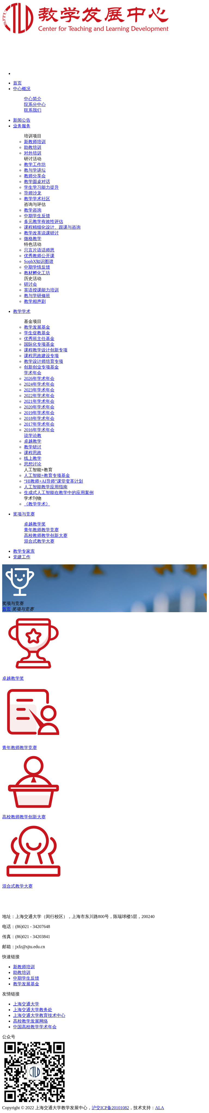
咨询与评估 (35, 204)
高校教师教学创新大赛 (45, 535)
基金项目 (32, 321)
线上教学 (32, 458)
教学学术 (21, 311)
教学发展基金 (37, 327)
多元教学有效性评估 (43, 221)
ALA (159, 1107)
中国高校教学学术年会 (35, 1026)
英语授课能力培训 (41, 290)
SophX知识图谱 (38, 261)
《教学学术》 (37, 504)
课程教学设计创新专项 (45, 350)
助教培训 (32, 147)
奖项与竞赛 (24, 514)
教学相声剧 (35, 301)
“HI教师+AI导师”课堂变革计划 (53, 481)
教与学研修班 (37, 295)
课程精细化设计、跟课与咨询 (52, 227)
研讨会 (30, 284)
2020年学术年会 (39, 407)
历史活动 (32, 278)
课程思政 (32, 452)
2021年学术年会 (39, 401)
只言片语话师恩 (39, 250)
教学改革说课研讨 (41, 233)
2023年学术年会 (39, 390)
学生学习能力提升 (41, 187)
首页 (17, 83)
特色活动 (32, 244)
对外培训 (32, 153)
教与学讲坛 (35, 170)
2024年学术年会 (39, 384)
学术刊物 (32, 498)
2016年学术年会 (39, 429)
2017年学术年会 (39, 424)
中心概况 (21, 88)
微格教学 (32, 238)
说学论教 (32, 435)
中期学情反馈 (37, 267)
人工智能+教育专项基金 (47, 475)
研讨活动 (32, 158)
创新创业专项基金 (41, 367)
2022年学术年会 (39, 395)
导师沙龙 (32, 193)
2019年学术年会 (39, 412)
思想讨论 (32, 464)
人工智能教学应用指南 (45, 487)
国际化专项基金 (39, 344)
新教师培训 (35, 141)
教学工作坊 (35, 164)
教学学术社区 (37, 198)
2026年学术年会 (39, 378)
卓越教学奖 (35, 524)
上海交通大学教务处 (32, 1009)
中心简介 (32, 98)
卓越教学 (32, 441)
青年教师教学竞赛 (41, 529)
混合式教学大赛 (39, 541)
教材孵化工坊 (37, 273)
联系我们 (32, 110)
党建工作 (21, 557)
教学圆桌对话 (37, 181)
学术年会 (32, 372)
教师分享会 (35, 176)
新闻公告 (21, 120)
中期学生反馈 (37, 215)
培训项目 (32, 136)
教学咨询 (32, 210)
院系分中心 (35, 104)
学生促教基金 (37, 333)
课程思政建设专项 (41, 355)
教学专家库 (24, 551)
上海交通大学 (26, 1004)
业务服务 (21, 126)
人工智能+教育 (38, 469)
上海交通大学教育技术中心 (39, 1015)
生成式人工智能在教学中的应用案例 (59, 492)
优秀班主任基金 (39, 338)
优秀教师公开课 (39, 255)
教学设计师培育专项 (43, 361)
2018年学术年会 (39, 418)
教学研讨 (32, 447)
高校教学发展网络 (30, 1021)
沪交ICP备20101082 (110, 1107)
